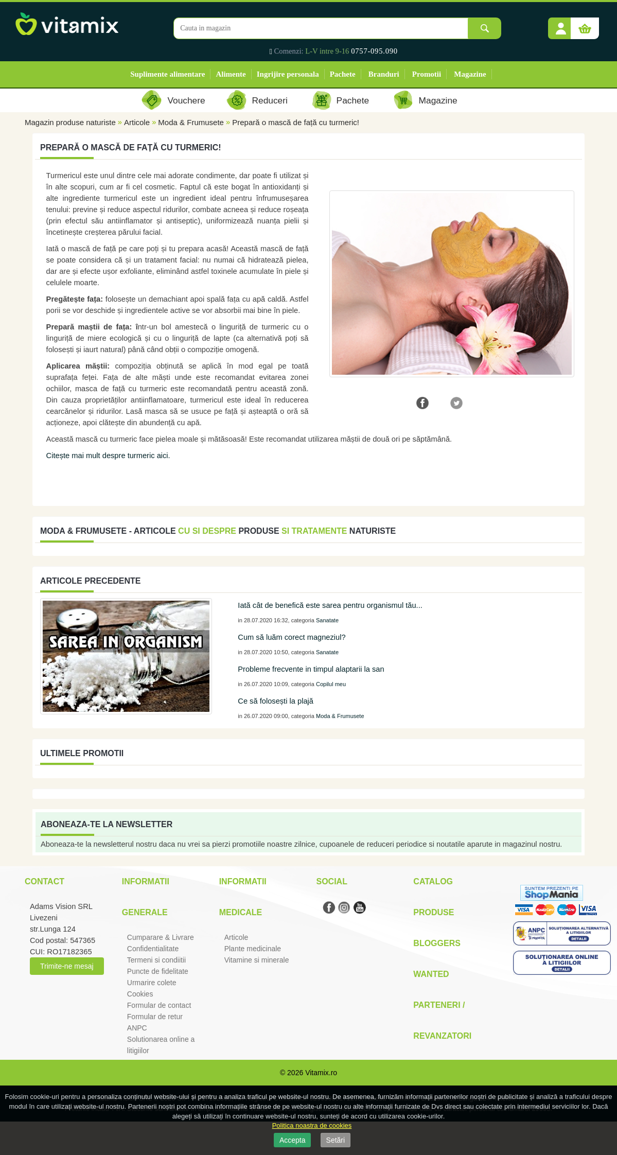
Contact (44, 881)
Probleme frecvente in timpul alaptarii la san (311, 669)
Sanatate (327, 620)
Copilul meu (331, 684)
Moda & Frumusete (191, 122)
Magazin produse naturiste (70, 122)
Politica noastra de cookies (312, 1125)
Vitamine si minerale (256, 960)
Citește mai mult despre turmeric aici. (108, 455)
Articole (137, 122)
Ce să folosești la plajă (275, 701)
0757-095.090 (374, 51)
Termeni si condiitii (156, 960)
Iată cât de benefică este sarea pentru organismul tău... (330, 605)
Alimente (230, 74)
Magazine (470, 74)
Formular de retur (155, 1016)
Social (331, 881)
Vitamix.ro (321, 1073)
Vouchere (186, 100)
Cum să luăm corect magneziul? (291, 637)
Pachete (343, 74)
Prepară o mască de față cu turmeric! (295, 122)
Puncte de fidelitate (157, 971)
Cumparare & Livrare (160, 937)
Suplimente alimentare (167, 74)
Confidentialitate (153, 948)
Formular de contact (159, 1005)
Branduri (383, 74)
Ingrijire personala (288, 74)
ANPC (137, 1028)
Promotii (426, 74)
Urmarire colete (152, 982)
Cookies (140, 994)
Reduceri (270, 100)
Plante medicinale (252, 948)
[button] (561, 25)
